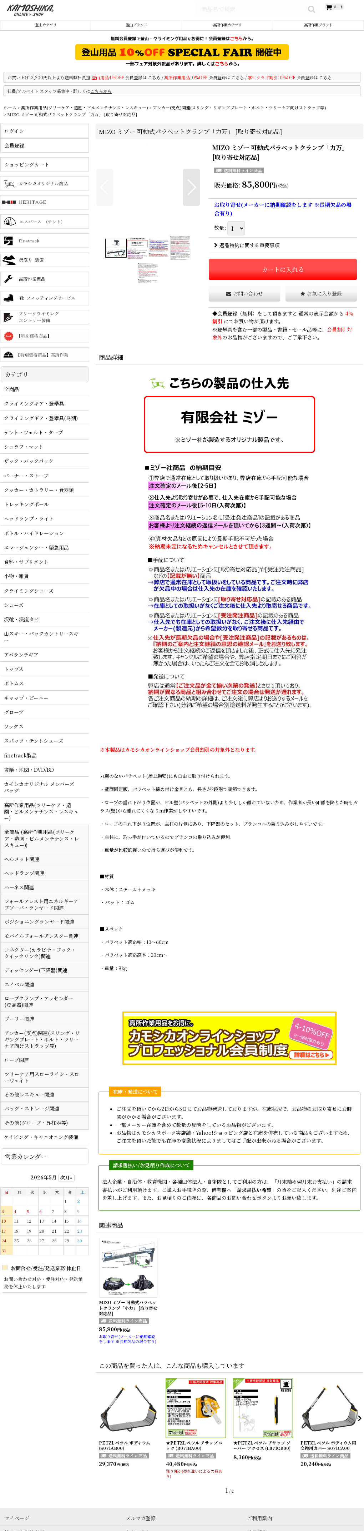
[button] (104, 195)
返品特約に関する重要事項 (246, 253)
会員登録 (227, 321)
